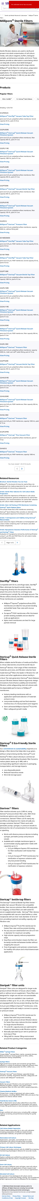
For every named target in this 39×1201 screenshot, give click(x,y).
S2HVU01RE (4, 378)
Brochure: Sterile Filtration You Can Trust (13, 482)
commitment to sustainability (14, 749)
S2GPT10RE (4, 271)
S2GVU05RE (4, 325)
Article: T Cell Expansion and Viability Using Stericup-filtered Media (18, 519)
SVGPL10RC (4, 344)
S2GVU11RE (4, 307)
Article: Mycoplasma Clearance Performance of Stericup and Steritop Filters (19, 530)
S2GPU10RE (4, 288)
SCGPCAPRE (4, 432)
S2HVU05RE (4, 396)
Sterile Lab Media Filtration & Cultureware (16, 15)
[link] (6, 1196)
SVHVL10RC (4, 415)
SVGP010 (3, 221)
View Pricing (4, 124)
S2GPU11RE (4, 148)
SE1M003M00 (5, 238)
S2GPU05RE (4, 130)
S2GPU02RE (4, 167)
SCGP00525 (4, 113)
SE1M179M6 (4, 255)
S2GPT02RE (4, 361)
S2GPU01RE (4, 202)
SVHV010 (3, 448)
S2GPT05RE (4, 186)
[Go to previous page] (17, 542)
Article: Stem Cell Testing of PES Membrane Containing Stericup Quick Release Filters (18, 506)
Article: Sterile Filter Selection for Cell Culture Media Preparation (17, 493)
